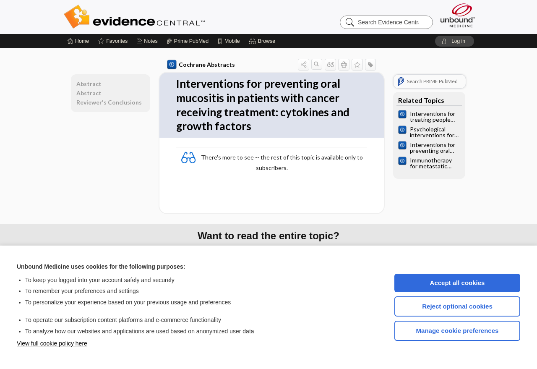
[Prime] (188, 41)
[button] (263, 41)
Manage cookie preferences (457, 330)
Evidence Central (168, 16)
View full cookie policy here (52, 343)
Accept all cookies (457, 282)
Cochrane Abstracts (201, 65)
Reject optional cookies (457, 306)
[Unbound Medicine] (457, 15)
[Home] (78, 41)
